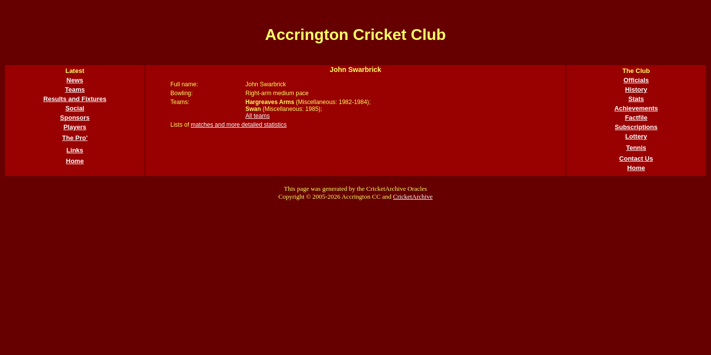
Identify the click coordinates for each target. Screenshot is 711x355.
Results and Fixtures (75, 99)
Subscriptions (636, 127)
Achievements (636, 108)
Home (75, 161)
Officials (636, 80)
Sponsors (75, 117)
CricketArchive (413, 196)
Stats (636, 99)
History (636, 89)
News (75, 80)
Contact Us (636, 158)
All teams (257, 115)
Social (74, 108)
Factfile (636, 117)
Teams (74, 89)
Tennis (636, 147)
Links (75, 150)
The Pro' (75, 138)
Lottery (636, 136)
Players (74, 127)
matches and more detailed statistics (238, 124)
